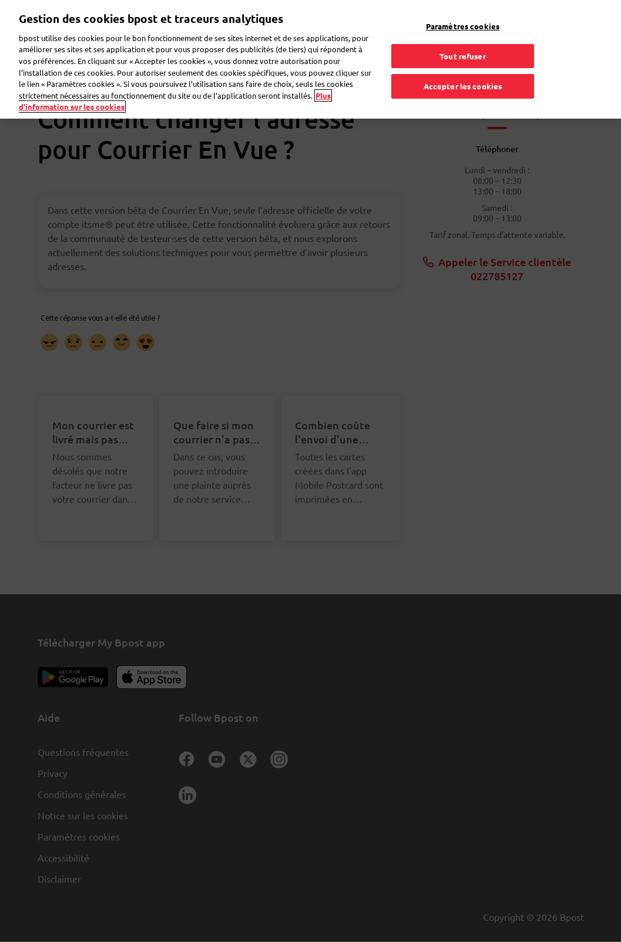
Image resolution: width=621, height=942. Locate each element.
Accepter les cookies (463, 69)
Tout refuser (462, 38)
